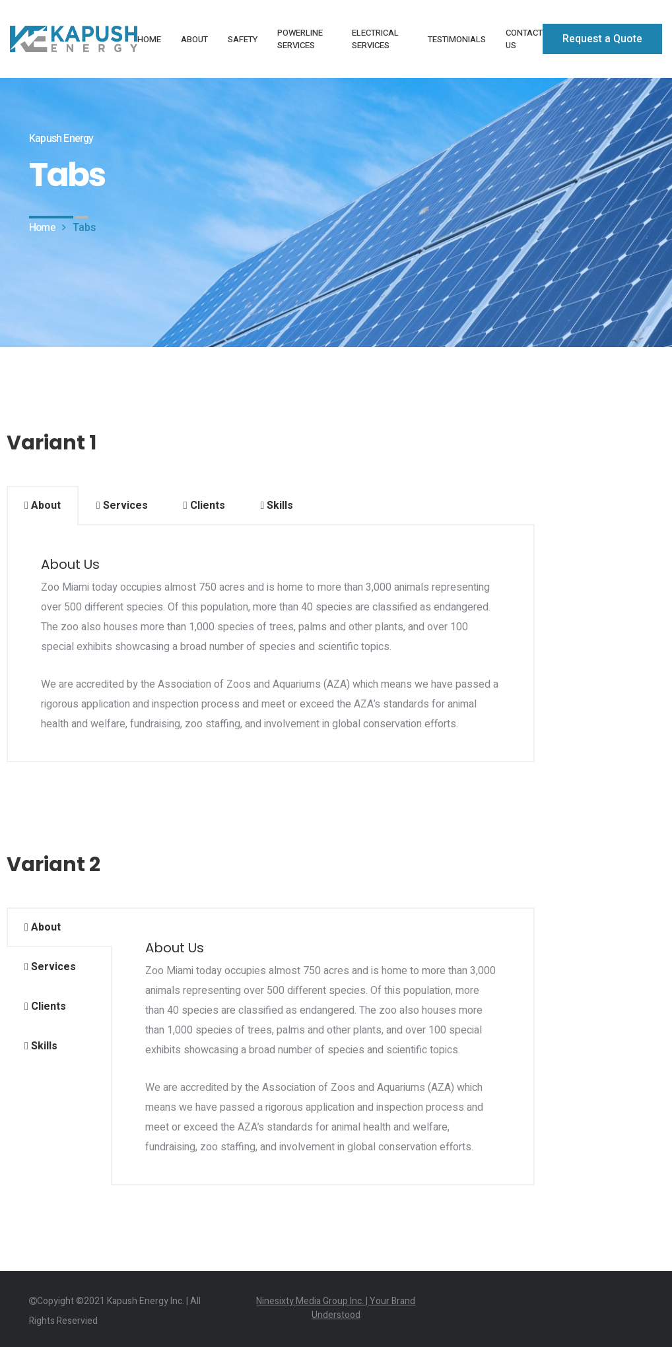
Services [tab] (122, 505)
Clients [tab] (204, 505)
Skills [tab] (277, 505)
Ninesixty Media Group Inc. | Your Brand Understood (335, 1308)
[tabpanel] (271, 643)
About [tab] (42, 505)
